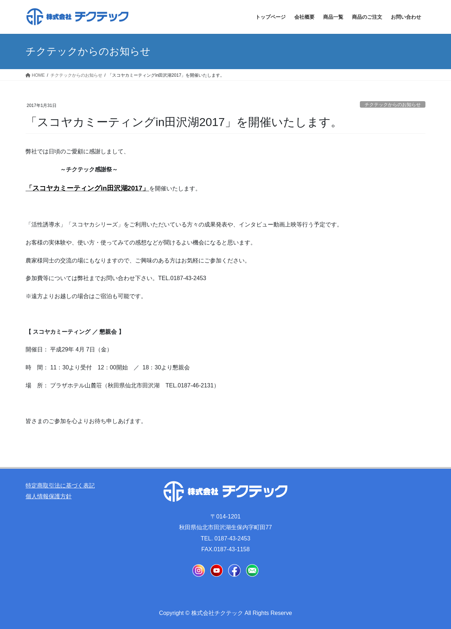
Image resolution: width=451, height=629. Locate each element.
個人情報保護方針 (49, 496)
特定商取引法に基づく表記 (60, 485)
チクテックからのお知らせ (393, 104)
